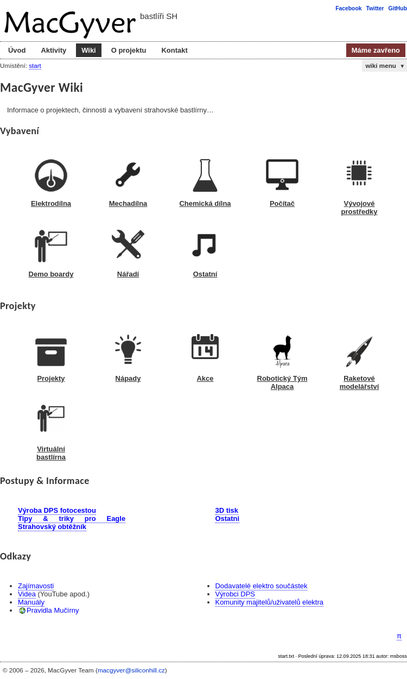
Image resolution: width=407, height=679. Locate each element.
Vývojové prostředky (359, 207)
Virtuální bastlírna (51, 453)
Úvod (17, 50)
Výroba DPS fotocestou (57, 510)
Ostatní (205, 274)
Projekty (51, 378)
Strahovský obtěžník (52, 527)
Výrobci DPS (235, 594)
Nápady (128, 378)
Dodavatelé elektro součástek (261, 586)
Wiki (88, 50)
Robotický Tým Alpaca (282, 382)
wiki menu (385, 65)
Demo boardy (51, 274)
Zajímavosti (36, 586)
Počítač (282, 203)
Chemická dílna (205, 203)
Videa (27, 594)
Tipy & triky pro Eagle (71, 518)
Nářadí (128, 274)
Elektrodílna (51, 203)
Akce (205, 378)
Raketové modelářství (359, 382)
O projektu (129, 50)
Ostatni (227, 518)
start (35, 65)
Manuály (31, 602)
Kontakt (174, 50)
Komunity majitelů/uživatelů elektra (269, 602)
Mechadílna (128, 203)
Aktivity (53, 50)
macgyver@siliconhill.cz (131, 670)
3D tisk (226, 510)
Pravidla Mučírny (53, 610)
